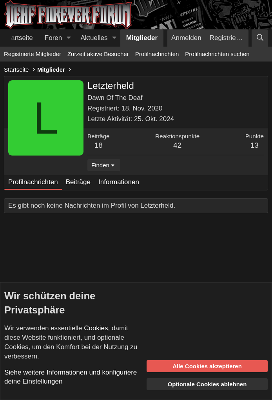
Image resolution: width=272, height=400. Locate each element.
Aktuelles (94, 38)
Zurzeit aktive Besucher (98, 54)
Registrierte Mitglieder (32, 54)
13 (254, 145)
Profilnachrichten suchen (217, 54)
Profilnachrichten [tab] (33, 182)
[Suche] (260, 38)
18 (98, 145)
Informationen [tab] (118, 182)
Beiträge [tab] (78, 182)
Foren (53, 38)
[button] (68, 38)
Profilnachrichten (157, 54)
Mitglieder (142, 38)
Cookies (96, 328)
